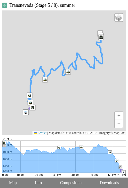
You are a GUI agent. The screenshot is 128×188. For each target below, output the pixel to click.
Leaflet (40, 133)
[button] (29, 95)
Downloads (109, 182)
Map (13, 182)
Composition (71, 182)
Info (38, 182)
